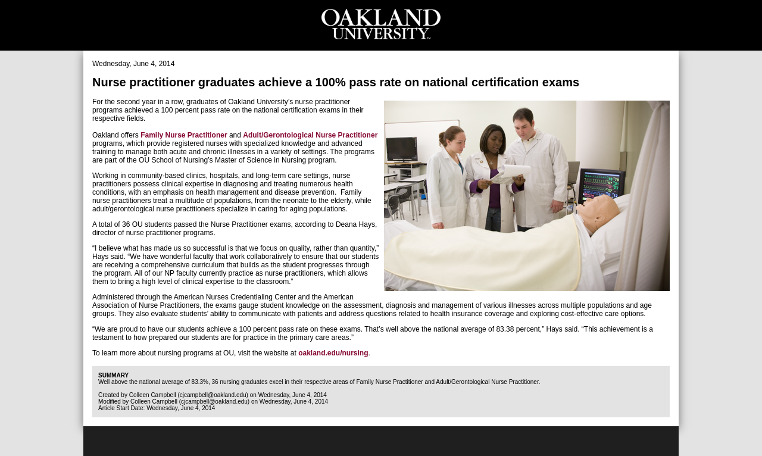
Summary (113, 375)
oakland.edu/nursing (333, 353)
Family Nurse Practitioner (183, 135)
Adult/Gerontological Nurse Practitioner (310, 135)
